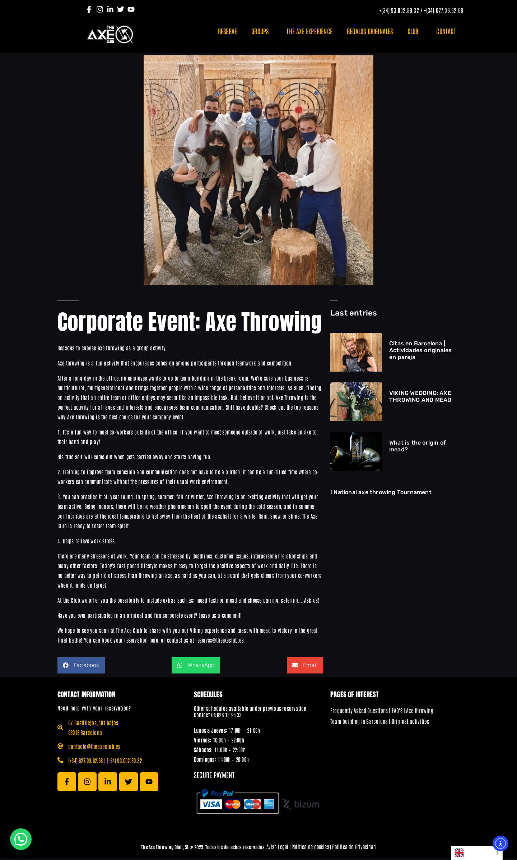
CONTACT (446, 31)
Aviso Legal (277, 848)
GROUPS (261, 31)
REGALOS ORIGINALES (370, 31)
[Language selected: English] (477, 853)
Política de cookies (310, 848)
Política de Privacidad (354, 848)
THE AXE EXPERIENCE (309, 31)
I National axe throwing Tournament (381, 493)
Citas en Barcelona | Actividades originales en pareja (420, 351)
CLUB (414, 31)
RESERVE (227, 31)
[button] (81, 667)
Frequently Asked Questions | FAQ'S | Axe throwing (381, 711)
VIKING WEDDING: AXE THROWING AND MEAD (420, 398)
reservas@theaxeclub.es (219, 641)
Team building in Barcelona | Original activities (379, 722)
